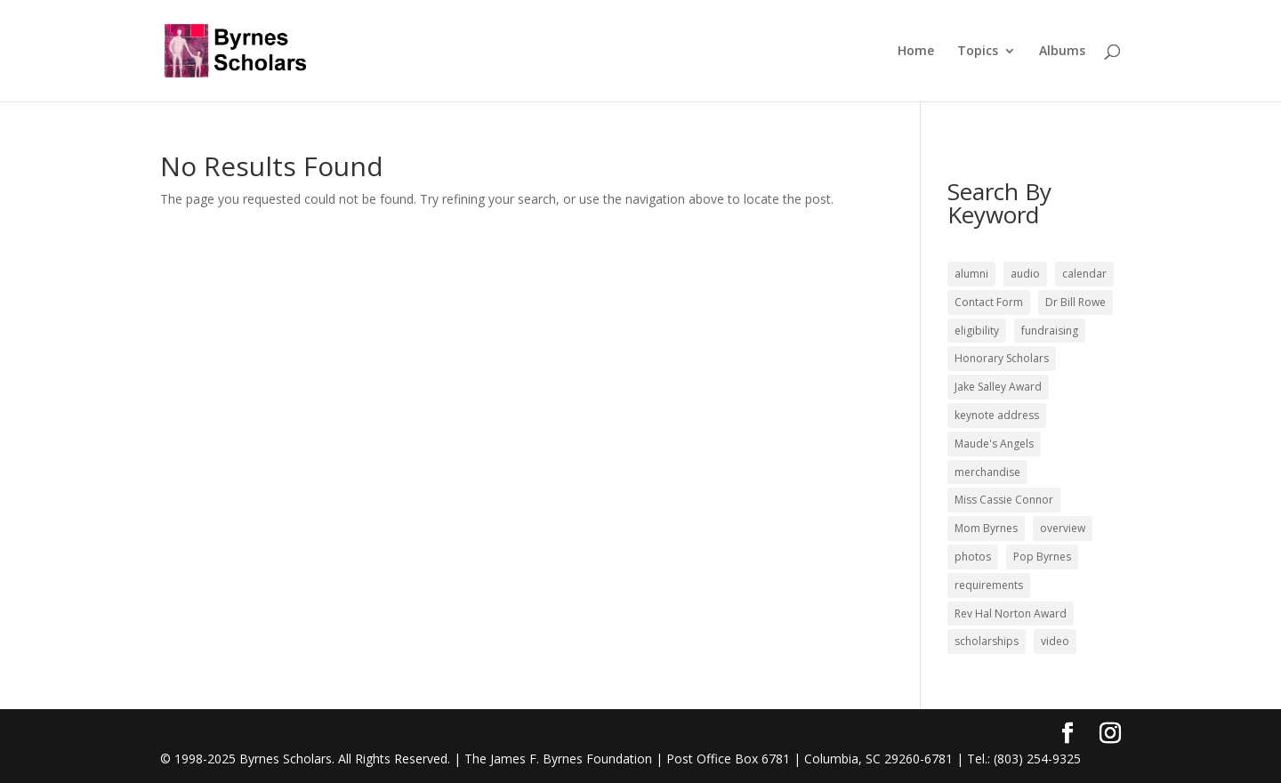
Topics (977, 51)
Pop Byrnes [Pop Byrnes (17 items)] (1042, 556)
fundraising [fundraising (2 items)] (1049, 330)
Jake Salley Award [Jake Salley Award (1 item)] (998, 386)
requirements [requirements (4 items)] (989, 585)
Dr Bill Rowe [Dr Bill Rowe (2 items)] (1075, 302)
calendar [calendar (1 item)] (1084, 273)
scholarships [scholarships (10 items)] (987, 641)
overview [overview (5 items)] (1062, 528)
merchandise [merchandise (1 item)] (987, 472)
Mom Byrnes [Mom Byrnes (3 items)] (986, 528)
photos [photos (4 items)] (973, 556)
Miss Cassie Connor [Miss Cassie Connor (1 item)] (1004, 499)
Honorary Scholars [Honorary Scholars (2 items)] (1002, 358)
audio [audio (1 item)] (1025, 273)
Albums (1062, 51)
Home (916, 51)
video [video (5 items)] (1055, 641)
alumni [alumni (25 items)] (971, 273)
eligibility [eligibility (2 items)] (977, 330)
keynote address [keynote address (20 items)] (997, 415)
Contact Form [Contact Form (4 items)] (989, 302)
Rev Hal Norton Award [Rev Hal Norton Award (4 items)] (1011, 613)
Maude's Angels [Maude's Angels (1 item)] (994, 443)
